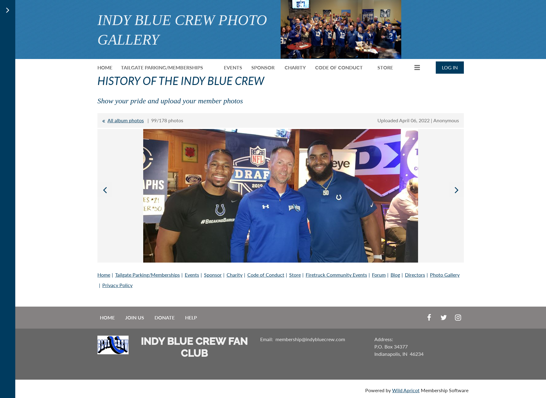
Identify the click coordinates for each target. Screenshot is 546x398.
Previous (104, 189)
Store (295, 275)
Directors (415, 275)
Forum (379, 275)
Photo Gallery (445, 275)
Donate (165, 317)
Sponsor (213, 275)
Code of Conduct (265, 275)
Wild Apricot (406, 390)
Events (192, 275)
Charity (234, 275)
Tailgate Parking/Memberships (147, 275)
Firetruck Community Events (336, 275)
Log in (450, 67)
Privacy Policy (117, 285)
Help (191, 317)
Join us (134, 317)
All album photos (125, 120)
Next (456, 189)
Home (103, 275)
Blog (395, 275)
